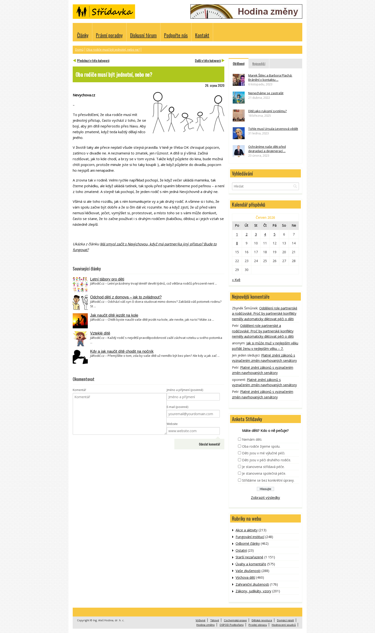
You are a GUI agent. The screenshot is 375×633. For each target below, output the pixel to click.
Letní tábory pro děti (107, 279)
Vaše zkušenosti (248, 570)
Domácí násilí (285, 620)
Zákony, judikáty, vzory (253, 591)
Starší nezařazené (249, 557)
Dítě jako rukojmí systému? (267, 111)
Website (172, 424)
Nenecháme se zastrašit (265, 93)
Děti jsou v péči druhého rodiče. (266, 460)
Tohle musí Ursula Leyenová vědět (273, 129)
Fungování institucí (250, 536)
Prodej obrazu (257, 625)
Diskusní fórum (143, 35)
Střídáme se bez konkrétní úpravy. (268, 480)
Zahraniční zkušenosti (252, 584)
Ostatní (241, 550)
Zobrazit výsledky (265, 497)
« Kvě (236, 279)
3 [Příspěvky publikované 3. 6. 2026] (256, 234)
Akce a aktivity (247, 530)
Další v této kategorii (208, 60)
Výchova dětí (245, 577)
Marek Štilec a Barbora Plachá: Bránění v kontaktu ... (270, 77)
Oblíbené (238, 63)
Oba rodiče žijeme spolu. (261, 446)
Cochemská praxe (235, 620)
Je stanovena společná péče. (264, 473)
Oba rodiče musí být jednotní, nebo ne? (113, 50)
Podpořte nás (176, 35)
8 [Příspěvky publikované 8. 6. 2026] (237, 243)
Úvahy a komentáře (251, 564)
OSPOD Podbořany (232, 625)
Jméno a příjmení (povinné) (185, 390)
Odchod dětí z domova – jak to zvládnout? (126, 297)
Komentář (79, 390)
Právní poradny (109, 35)
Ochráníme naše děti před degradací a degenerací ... (267, 148)
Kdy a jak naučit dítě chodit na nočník (122, 351)
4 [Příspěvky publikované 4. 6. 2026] (265, 234)
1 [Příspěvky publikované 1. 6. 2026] (237, 234)
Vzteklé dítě (100, 333)
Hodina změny (205, 625)
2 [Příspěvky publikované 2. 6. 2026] (247, 234)
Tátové (214, 620)
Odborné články (248, 543)
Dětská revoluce (262, 620)
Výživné (200, 620)
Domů (79, 50)
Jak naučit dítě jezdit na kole (114, 315)
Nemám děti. (252, 439)
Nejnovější (258, 63)
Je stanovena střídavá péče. (263, 466)
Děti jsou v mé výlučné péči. (263, 453)
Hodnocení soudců (284, 625)
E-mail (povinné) (177, 407)
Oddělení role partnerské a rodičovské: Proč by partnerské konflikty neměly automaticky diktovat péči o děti (264, 313)
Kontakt (202, 35)
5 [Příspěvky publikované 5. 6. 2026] (275, 234)
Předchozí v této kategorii (93, 60)
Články (82, 35)
